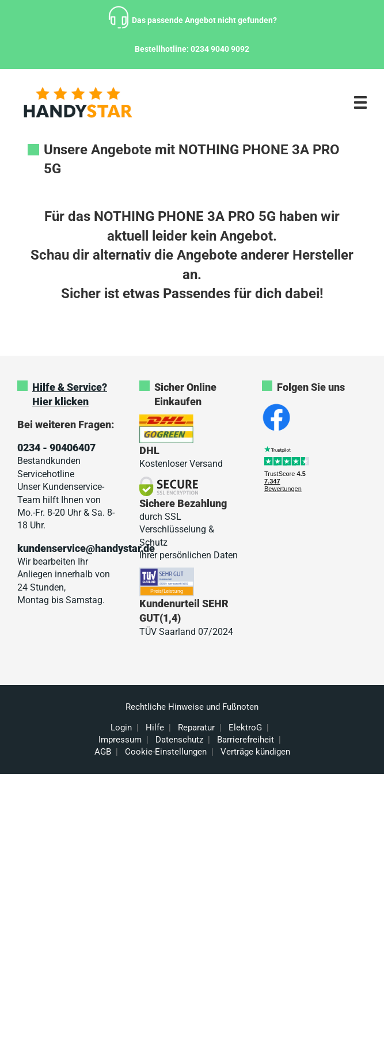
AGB (102, 752)
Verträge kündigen (255, 752)
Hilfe (155, 727)
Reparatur (196, 727)
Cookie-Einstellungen (166, 752)
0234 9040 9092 (220, 49)
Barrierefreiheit (245, 739)
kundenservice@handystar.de (86, 548)
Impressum (120, 739)
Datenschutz (179, 739)
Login (121, 727)
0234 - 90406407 (56, 447)
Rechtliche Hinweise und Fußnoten (192, 707)
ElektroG (245, 727)
